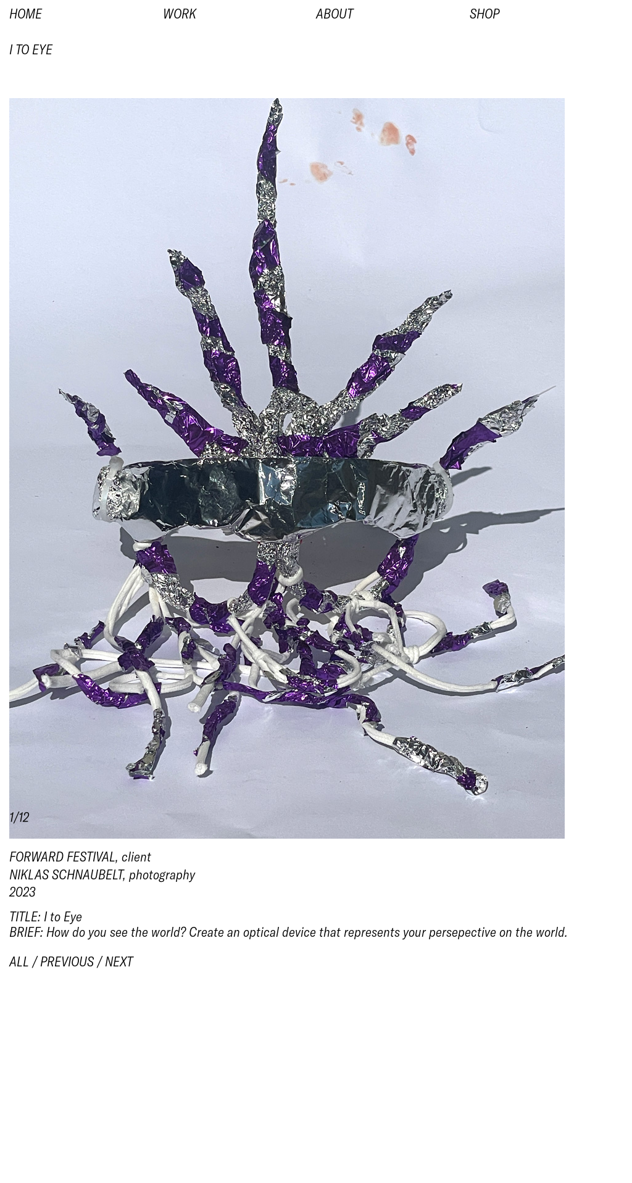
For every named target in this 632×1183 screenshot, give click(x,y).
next (119, 961)
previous (67, 961)
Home (25, 13)
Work (179, 13)
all (19, 961)
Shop (484, 13)
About (334, 13)
